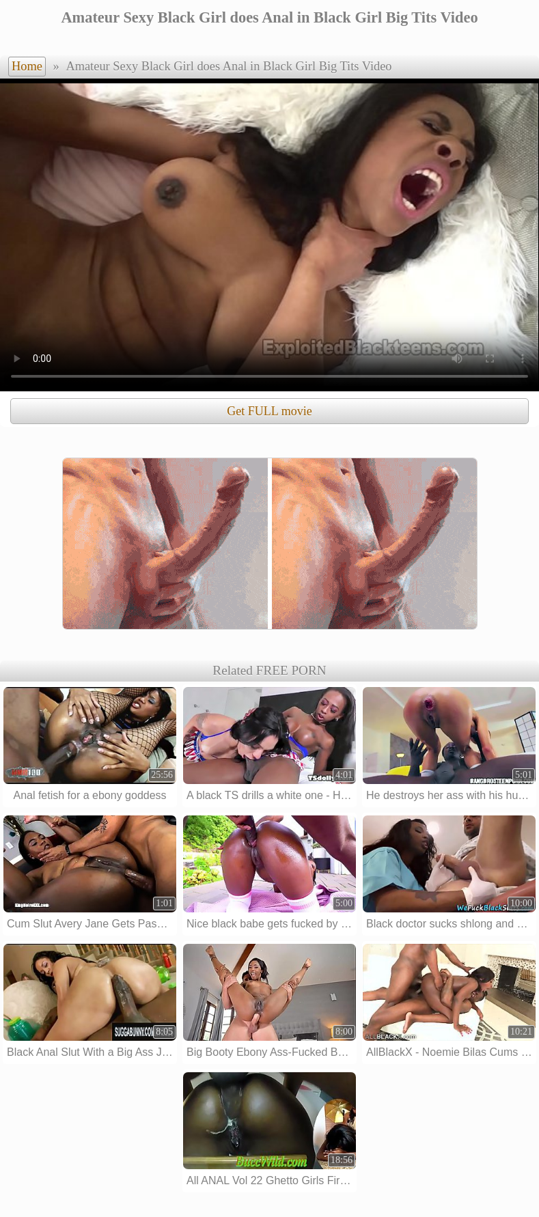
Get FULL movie (269, 411)
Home (27, 66)
